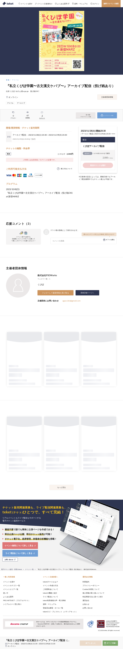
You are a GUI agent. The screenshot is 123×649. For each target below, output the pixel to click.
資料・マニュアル (49, 604)
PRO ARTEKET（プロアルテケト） (16, 600)
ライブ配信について (50, 597)
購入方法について (66, 169)
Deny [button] (102, 637)
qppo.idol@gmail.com (71, 301)
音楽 (7, 80)
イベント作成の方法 (50, 585)
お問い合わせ (88, 608)
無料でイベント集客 (111, 4)
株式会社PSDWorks (47, 275)
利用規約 (86, 582)
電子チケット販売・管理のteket (11, 569)
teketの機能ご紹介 (50, 593)
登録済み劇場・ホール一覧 (53, 608)
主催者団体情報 (107, 97)
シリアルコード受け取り (12, 604)
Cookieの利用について (91, 589)
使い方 (5, 593)
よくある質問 (8, 597)
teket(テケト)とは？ (50, 582)
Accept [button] (115, 637)
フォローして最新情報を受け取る (55, 293)
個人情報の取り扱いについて (93, 593)
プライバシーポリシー (91, 585)
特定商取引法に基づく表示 (93, 597)
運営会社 (86, 600)
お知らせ (86, 604)
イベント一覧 (29, 569)
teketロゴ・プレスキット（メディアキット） (60, 612)
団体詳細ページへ (87, 293)
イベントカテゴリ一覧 (11, 585)
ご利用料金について (50, 589)
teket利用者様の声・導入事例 (54, 600)
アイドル (15, 80)
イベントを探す (9, 582)
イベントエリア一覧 (10, 589)
